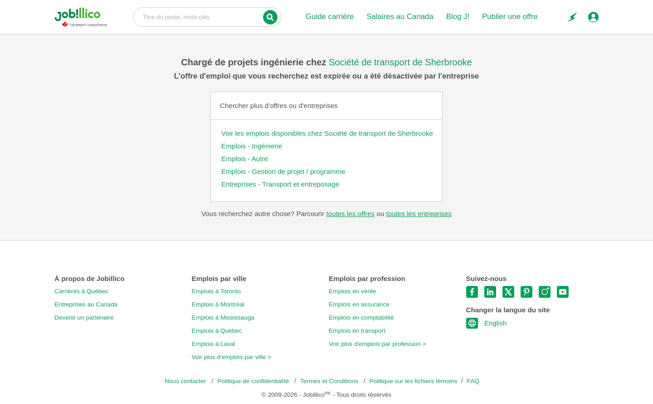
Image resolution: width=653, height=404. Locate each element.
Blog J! (457, 16)
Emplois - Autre (244, 159)
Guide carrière (330, 16)
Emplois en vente (352, 291)
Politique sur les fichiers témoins (414, 381)
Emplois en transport (357, 330)
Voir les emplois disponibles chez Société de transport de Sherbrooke (327, 133)
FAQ (473, 381)
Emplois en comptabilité (361, 317)
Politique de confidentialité (254, 381)
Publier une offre (510, 16)
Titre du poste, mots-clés (207, 16)
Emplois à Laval (213, 343)
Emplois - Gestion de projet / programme (283, 171)
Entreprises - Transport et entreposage (280, 184)
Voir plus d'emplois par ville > (231, 357)
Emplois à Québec (217, 330)
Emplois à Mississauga (223, 317)
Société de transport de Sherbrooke (400, 62)
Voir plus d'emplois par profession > (377, 343)
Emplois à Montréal (218, 304)
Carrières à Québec (81, 291)
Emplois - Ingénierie (251, 146)
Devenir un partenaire (84, 317)
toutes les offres (350, 213)
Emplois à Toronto (216, 291)
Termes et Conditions (330, 381)
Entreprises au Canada (85, 304)
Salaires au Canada (399, 16)
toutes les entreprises (419, 213)
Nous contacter (186, 381)
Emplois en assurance (359, 304)
